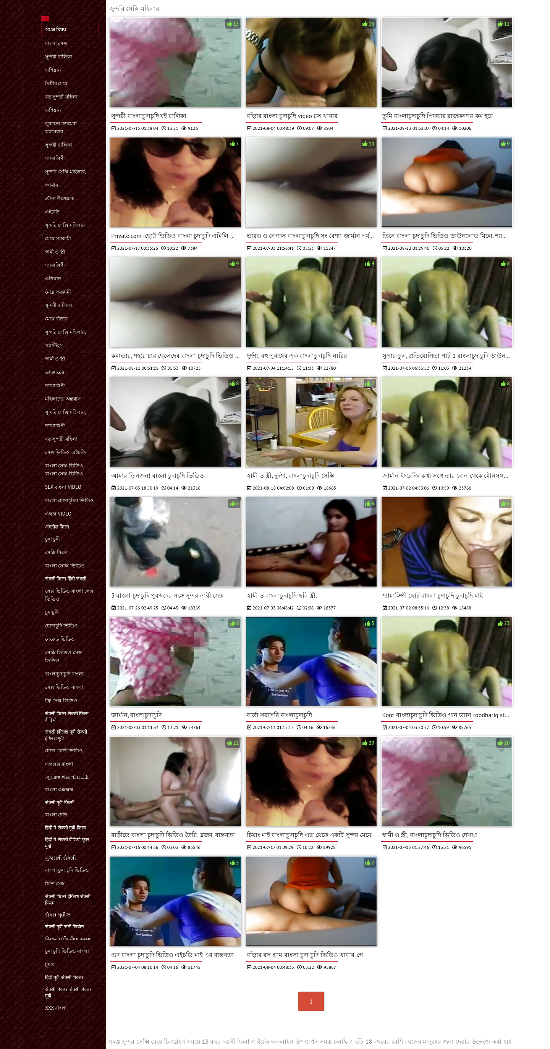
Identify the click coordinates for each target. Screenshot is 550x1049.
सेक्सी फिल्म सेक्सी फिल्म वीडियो (67, 716)
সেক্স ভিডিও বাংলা (64, 687)
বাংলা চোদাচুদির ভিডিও (69, 500)
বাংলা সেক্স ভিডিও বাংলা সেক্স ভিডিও (64, 469)
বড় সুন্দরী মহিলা (61, 97)
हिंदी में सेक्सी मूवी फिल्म (65, 827)
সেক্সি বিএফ (57, 552)
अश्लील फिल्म (57, 527)
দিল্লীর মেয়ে (56, 83)
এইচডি (52, 212)
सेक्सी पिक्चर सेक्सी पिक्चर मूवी (68, 992)
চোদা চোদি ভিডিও (64, 750)
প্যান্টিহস (54, 345)
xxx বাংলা (56, 1008)
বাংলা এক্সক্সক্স (59, 789)
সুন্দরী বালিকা (58, 56)
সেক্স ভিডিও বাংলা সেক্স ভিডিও (69, 595)
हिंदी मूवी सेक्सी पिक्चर (64, 977)
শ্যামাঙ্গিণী (55, 158)
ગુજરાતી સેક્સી (60, 858)
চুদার (50, 964)
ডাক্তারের (54, 372)
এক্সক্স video (58, 514)
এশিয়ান (53, 70)
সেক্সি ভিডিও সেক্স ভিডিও (63, 656)
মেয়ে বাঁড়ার (56, 318)
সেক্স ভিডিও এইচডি (65, 452)
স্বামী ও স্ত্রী (55, 252)
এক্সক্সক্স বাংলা (59, 764)
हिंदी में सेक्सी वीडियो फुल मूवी (67, 842)
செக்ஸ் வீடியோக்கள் (68, 938)
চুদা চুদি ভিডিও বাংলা (67, 951)
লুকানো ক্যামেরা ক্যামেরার (61, 127)
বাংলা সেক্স (56, 43)
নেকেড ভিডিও (60, 639)
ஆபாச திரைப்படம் (66, 777)
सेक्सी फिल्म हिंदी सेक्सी (65, 578)
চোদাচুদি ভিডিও (61, 625)
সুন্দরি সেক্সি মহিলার (65, 225)
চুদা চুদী (52, 539)
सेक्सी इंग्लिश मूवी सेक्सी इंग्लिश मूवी (66, 735)
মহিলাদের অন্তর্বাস (63, 399)
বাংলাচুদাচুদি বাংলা (64, 674)
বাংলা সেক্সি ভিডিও (65, 565)
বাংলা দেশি (56, 814)
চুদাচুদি (52, 612)
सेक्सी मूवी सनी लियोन (64, 926)
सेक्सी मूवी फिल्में (59, 802)
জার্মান (51, 185)
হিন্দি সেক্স (55, 883)
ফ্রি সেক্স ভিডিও (61, 700)
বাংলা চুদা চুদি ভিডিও (67, 870)
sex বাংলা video (63, 487)
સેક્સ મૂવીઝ (57, 915)
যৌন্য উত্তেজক (59, 198)
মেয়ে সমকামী (58, 238)
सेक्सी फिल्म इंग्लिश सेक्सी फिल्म (68, 899)
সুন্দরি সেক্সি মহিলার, (65, 171)
